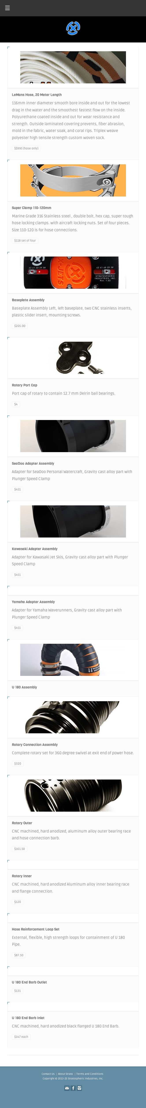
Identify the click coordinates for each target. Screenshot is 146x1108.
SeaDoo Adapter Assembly (33, 463)
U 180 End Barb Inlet (28, 1018)
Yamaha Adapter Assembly (33, 602)
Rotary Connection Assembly (35, 744)
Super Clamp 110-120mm (31, 207)
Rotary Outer (22, 823)
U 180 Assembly (24, 687)
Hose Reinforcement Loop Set (35, 929)
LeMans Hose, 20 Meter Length (37, 94)
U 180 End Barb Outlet (29, 982)
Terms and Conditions (89, 1074)
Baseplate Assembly (28, 300)
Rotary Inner (22, 876)
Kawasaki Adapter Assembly (34, 549)
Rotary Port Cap (24, 385)
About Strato (65, 1074)
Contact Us (48, 1074)
